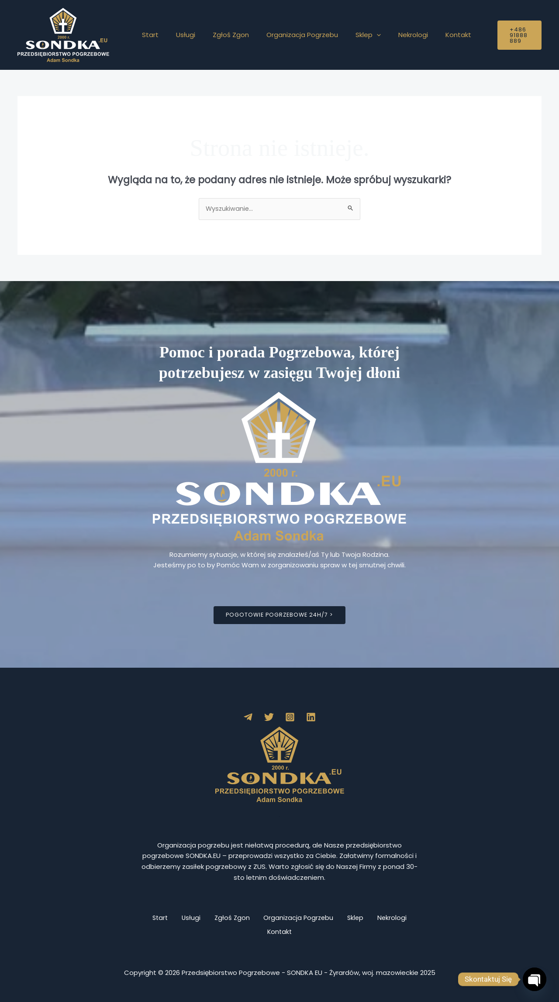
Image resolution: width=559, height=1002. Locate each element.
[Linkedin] (311, 717)
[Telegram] (248, 717)
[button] (357, 35)
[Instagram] (290, 717)
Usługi (179, 34)
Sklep (348, 35)
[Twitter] (269, 717)
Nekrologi (389, 34)
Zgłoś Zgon (220, 34)
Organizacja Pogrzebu (287, 34)
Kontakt (430, 34)
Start (148, 34)
